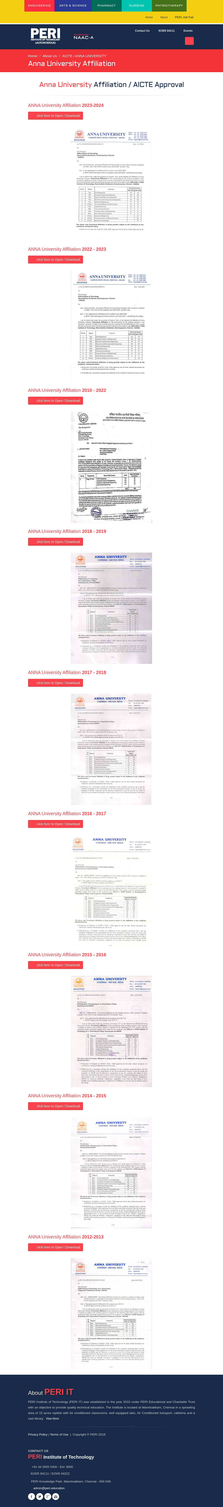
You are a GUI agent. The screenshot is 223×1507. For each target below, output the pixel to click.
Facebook (31, 1496)
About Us (50, 56)
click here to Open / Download (55, 116)
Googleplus (47, 1496)
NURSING (136, 5)
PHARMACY (106, 5)
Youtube (55, 1496)
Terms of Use (59, 1434)
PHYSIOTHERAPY (169, 5)
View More (54, 1418)
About (163, 17)
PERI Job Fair (185, 17)
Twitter (39, 1496)
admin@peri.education (49, 1488)
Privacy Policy (38, 1434)
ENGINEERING (39, 5)
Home (149, 17)
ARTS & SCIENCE (73, 5)
